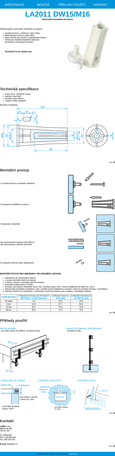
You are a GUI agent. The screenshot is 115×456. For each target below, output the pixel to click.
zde (29, 52)
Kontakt (101, 4)
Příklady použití (71, 4)
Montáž (43, 4)
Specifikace (14, 4)
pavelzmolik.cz (73, 454)
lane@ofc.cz (12, 444)
